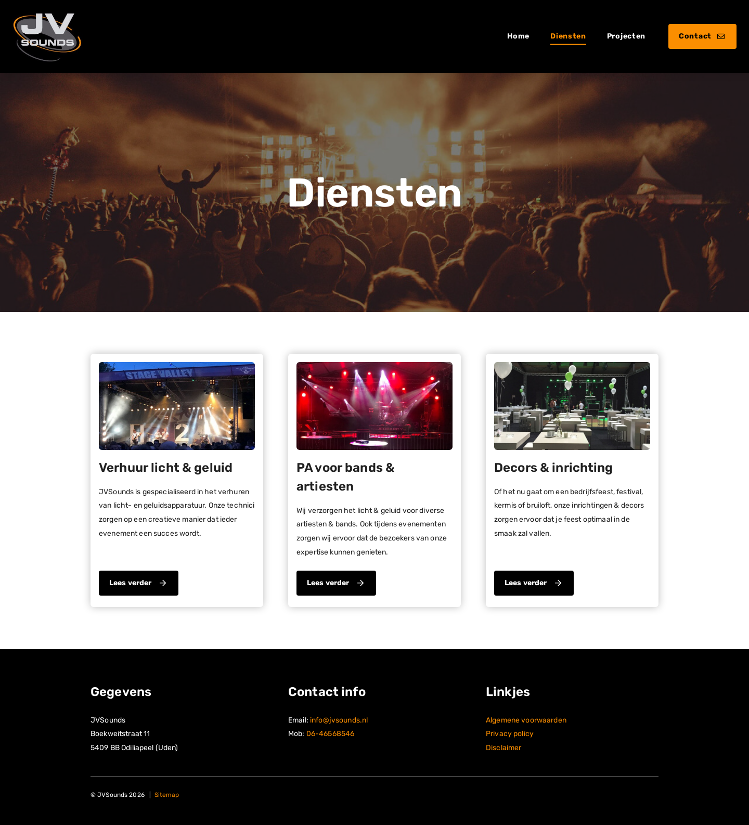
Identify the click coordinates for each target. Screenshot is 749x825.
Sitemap (166, 794)
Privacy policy (510, 733)
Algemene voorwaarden (526, 720)
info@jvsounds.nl (339, 720)
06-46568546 (330, 733)
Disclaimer (503, 747)
